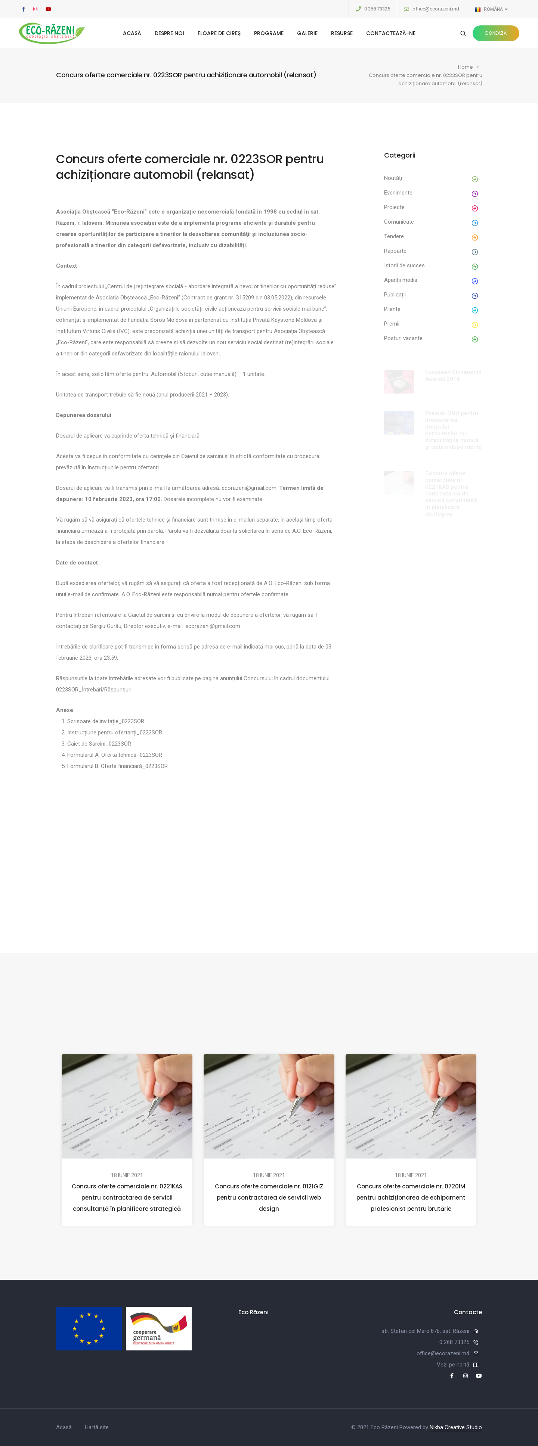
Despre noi (169, 33)
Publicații (395, 294)
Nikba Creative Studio (456, 1427)
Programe (269, 33)
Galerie (307, 33)
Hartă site (97, 1427)
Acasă (132, 33)
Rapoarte (395, 251)
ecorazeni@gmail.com (249, 488)
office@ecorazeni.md (435, 9)
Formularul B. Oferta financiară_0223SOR (117, 766)
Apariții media (400, 280)
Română (491, 10)
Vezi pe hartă (453, 1364)
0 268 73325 (377, 9)
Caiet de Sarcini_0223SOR (99, 743)
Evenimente (398, 192)
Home (465, 67)
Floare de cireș (219, 33)
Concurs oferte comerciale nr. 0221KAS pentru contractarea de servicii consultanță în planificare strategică (127, 1197)
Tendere (394, 236)
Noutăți (393, 178)
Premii (391, 323)
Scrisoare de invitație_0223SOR (105, 721)
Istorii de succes (404, 265)
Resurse (342, 33)
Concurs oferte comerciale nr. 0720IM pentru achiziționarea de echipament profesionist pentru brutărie (411, 1197)
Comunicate (399, 221)
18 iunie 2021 (127, 1175)
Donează (496, 33)
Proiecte (394, 207)
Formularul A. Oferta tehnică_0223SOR (114, 755)
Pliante (392, 309)
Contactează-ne (390, 33)
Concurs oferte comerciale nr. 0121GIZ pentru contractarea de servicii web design (269, 1197)
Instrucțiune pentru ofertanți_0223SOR (114, 732)
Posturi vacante (403, 338)
